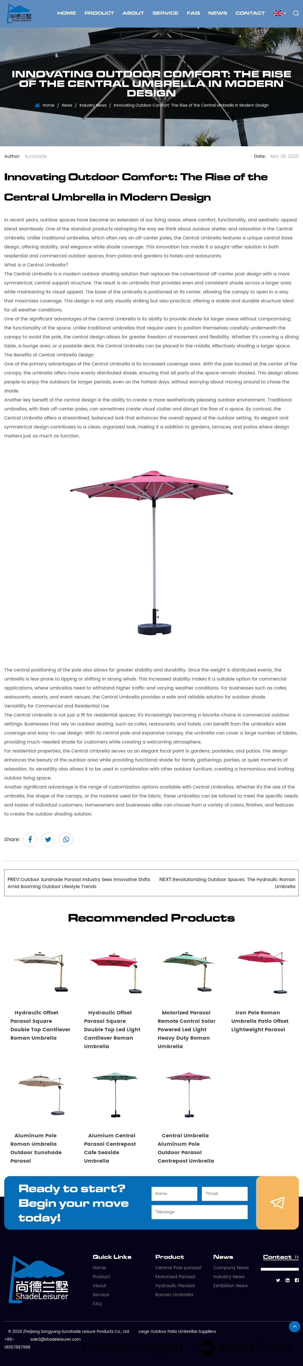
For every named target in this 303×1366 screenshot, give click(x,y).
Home (66, 13)
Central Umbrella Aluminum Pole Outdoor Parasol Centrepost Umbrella (186, 1148)
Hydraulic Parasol (175, 1285)
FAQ (193, 13)
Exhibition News (230, 1285)
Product (99, 13)
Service (165, 13)
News (217, 13)
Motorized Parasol (175, 1276)
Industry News (93, 105)
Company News (231, 1267)
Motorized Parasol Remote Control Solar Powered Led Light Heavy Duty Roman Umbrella (187, 1030)
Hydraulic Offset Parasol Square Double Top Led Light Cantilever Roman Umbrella (112, 1030)
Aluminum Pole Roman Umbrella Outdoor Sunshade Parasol (36, 1148)
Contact (250, 13)
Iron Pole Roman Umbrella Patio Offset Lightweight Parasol (259, 1021)
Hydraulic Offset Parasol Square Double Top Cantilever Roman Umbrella (40, 1025)
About (133, 13)
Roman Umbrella (174, 1294)
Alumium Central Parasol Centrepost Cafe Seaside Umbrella (110, 1148)
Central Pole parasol (178, 1267)
